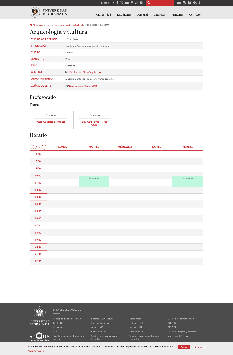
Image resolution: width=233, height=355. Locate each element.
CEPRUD (57, 323)
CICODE (172, 327)
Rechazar (198, 347)
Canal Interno (136, 318)
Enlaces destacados (67, 309)
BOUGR (172, 323)
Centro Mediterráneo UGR (181, 318)
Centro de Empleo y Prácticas (182, 331)
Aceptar (184, 347)
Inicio (31, 24)
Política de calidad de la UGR (67, 318)
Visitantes (177, 14)
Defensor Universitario (102, 318)
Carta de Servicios (100, 323)
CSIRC (56, 331)
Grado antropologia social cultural (68, 25)
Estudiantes (124, 14)
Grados (49, 25)
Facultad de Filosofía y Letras (85, 72)
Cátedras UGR (136, 323)
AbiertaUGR (97, 327)
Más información (36, 350)
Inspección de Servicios (179, 335)
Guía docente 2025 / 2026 (83, 85)
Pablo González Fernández (50, 121)
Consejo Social (98, 331)
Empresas (159, 14)
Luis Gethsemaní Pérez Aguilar (94, 123)
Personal (142, 14)
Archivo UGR (136, 327)
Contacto (195, 14)
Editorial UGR (136, 331)
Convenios (58, 327)
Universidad (103, 14)
